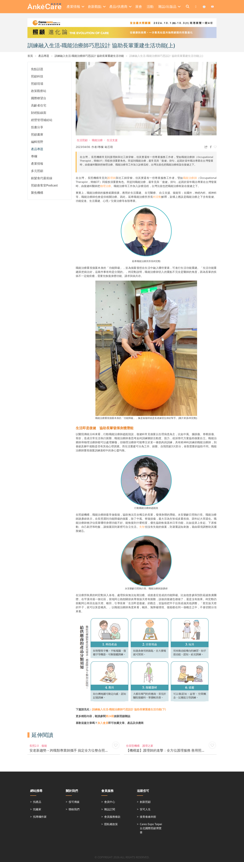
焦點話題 (37, 69)
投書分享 (37, 127)
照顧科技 (37, 76)
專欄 (34, 156)
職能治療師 (190, 178)
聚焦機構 (37, 193)
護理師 (111, 178)
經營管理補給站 (41, 120)
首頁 (30, 56)
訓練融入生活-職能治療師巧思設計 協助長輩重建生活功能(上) (166, 56)
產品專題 (43, 56)
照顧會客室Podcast (44, 185)
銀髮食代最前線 (41, 178)
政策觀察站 (38, 91)
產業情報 (37, 163)
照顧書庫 (37, 134)
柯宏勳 (157, 197)
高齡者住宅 (38, 105)
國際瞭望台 (38, 98)
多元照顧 (37, 171)
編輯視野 (37, 142)
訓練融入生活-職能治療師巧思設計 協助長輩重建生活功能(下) (129, 709)
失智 (142, 527)
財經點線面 (38, 113)
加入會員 (102, 723)
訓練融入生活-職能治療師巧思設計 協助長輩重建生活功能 (89, 56)
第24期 (110, 716)
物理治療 (105, 186)
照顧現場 (37, 83)
